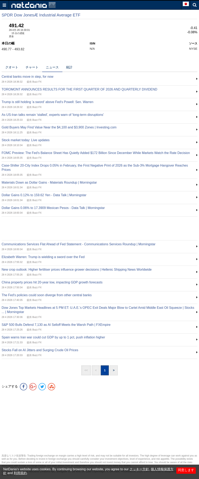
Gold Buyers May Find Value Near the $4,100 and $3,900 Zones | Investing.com (59, 127)
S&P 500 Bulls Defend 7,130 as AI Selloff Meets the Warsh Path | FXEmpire (56, 324)
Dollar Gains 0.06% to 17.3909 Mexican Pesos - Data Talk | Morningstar (53, 208)
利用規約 (20, 473)
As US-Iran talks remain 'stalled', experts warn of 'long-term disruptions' (53, 114)
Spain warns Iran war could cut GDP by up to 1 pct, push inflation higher (53, 337)
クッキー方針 (139, 469)
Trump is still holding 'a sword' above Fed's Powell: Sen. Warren (47, 102)
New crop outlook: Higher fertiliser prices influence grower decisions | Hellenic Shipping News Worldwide (77, 269)
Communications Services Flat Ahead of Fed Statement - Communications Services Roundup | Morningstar (78, 244)
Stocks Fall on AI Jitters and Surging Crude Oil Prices (40, 350)
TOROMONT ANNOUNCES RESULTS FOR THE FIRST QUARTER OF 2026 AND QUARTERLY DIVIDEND (79, 89)
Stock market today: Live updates (26, 140)
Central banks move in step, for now (27, 76)
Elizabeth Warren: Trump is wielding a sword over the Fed (43, 257)
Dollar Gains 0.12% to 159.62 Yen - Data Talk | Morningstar (44, 195)
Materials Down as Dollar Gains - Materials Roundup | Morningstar (49, 182)
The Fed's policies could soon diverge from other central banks (47, 295)
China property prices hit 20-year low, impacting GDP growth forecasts (52, 282)
